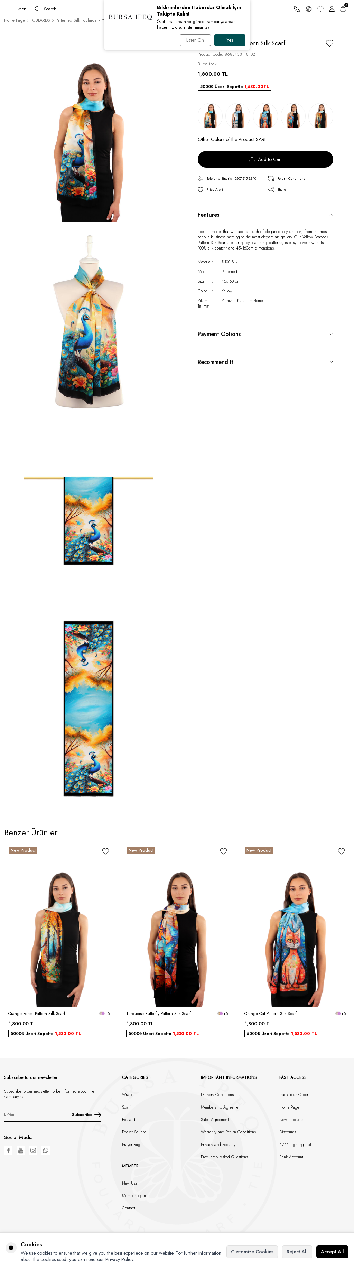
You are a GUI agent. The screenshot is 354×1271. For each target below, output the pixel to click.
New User (130, 1183)
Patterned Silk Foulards (76, 20)
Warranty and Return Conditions (228, 1132)
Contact (128, 1208)
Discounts (287, 1132)
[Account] (332, 9)
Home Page (14, 20)
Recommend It (215, 362)
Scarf (126, 1107)
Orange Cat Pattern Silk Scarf (270, 1013)
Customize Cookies (252, 1251)
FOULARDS (40, 20)
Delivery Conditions (217, 1095)
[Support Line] (297, 9)
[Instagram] (33, 1150)
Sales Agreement (215, 1120)
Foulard (128, 1120)
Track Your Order (293, 1095)
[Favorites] (320, 9)
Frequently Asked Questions (224, 1157)
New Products (291, 1120)
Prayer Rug (131, 1144)
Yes (230, 40)
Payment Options (219, 334)
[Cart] (343, 9)
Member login (134, 1196)
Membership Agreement (221, 1107)
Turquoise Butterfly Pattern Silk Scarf (158, 1013)
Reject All (297, 1251)
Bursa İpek (207, 64)
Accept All (332, 1251)
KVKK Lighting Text (295, 1144)
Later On (195, 40)
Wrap (127, 1095)
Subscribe (86, 1115)
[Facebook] (8, 1150)
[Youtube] (21, 1150)
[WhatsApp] (45, 1150)
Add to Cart (265, 159)
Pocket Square (134, 1132)
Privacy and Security (218, 1144)
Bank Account (291, 1157)
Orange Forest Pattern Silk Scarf (36, 1013)
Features (208, 215)
